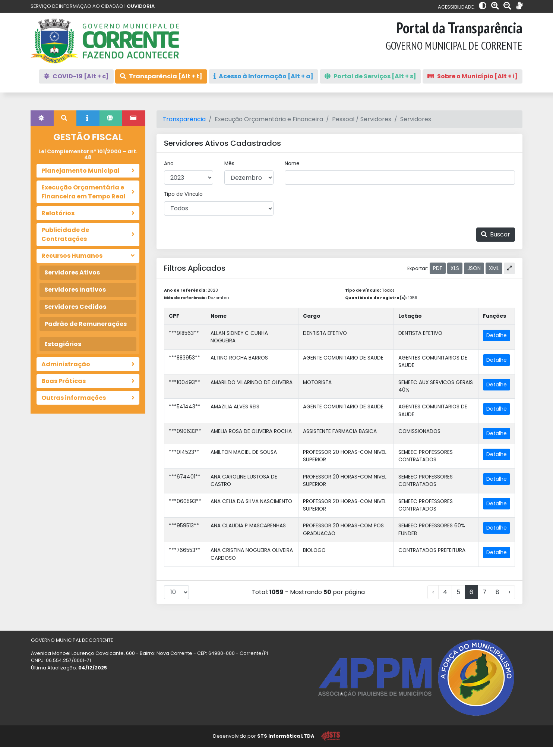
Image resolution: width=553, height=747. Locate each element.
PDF (437, 268)
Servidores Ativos (72, 272)
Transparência (184, 119)
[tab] (42, 118)
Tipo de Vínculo (183, 194)
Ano (169, 163)
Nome (292, 163)
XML (494, 268)
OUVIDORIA (141, 6)
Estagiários (62, 344)
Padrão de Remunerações (85, 324)
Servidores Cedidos (75, 306)
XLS (455, 268)
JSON (474, 268)
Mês (229, 163)
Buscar (495, 234)
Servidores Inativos (75, 289)
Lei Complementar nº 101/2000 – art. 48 (88, 154)
